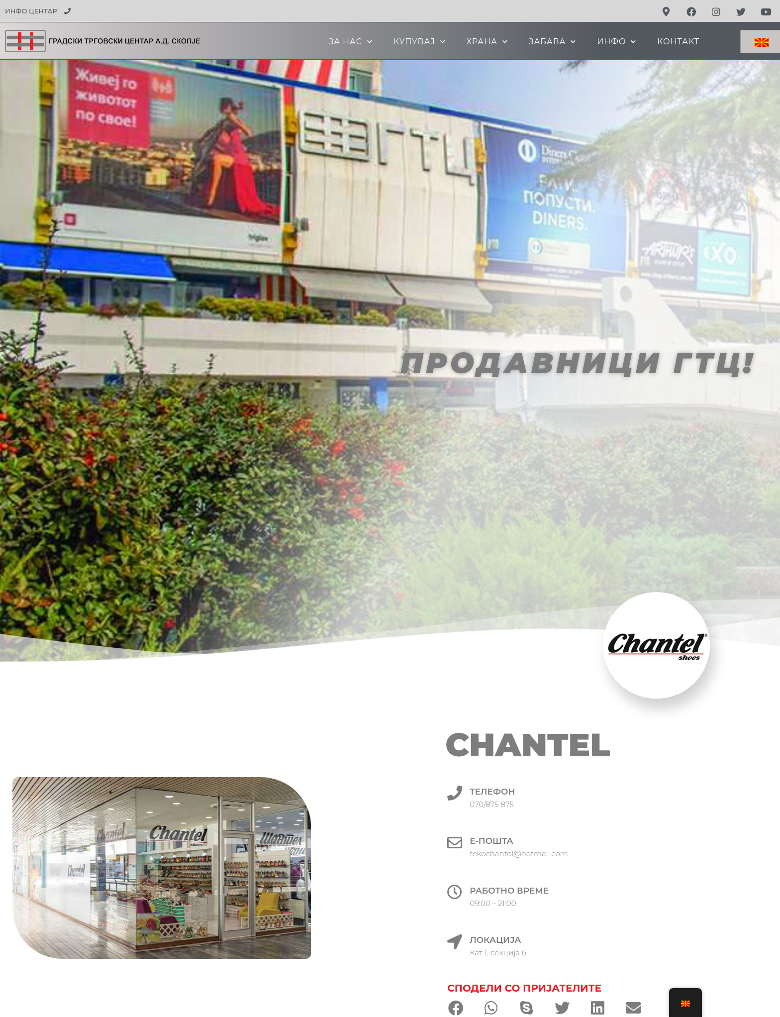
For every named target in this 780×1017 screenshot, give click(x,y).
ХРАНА (487, 41)
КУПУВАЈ (419, 41)
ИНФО (616, 41)
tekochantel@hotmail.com (549, 853)
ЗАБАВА (552, 41)
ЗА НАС (350, 41)
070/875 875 (522, 804)
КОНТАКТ (678, 41)
